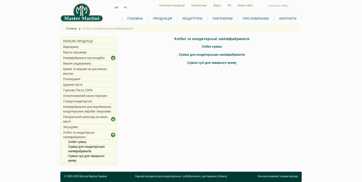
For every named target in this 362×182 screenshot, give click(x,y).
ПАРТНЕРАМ (223, 18)
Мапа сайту (245, 5)
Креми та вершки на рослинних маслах (85, 71)
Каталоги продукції (172, 5)
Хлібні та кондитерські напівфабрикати (78, 135)
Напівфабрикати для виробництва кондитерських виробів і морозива (87, 109)
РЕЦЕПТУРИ (192, 18)
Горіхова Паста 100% (78, 90)
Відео (217, 5)
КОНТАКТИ (287, 18)
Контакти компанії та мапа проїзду (278, 176)
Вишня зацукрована (77, 63)
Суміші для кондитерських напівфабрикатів (86, 149)
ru (125, 7)
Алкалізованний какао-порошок (85, 96)
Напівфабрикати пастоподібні (84, 58)
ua (116, 7)
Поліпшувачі (71, 79)
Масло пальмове (75, 52)
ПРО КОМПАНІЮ (256, 18)
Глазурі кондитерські (77, 101)
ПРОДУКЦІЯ (162, 18)
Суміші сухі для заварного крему (86, 158)
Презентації (199, 5)
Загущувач (70, 127)
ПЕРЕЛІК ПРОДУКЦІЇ (78, 41)
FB (229, 5)
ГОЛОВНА (135, 18)
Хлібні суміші (77, 142)
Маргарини (70, 47)
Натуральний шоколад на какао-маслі (85, 119)
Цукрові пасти (72, 84)
